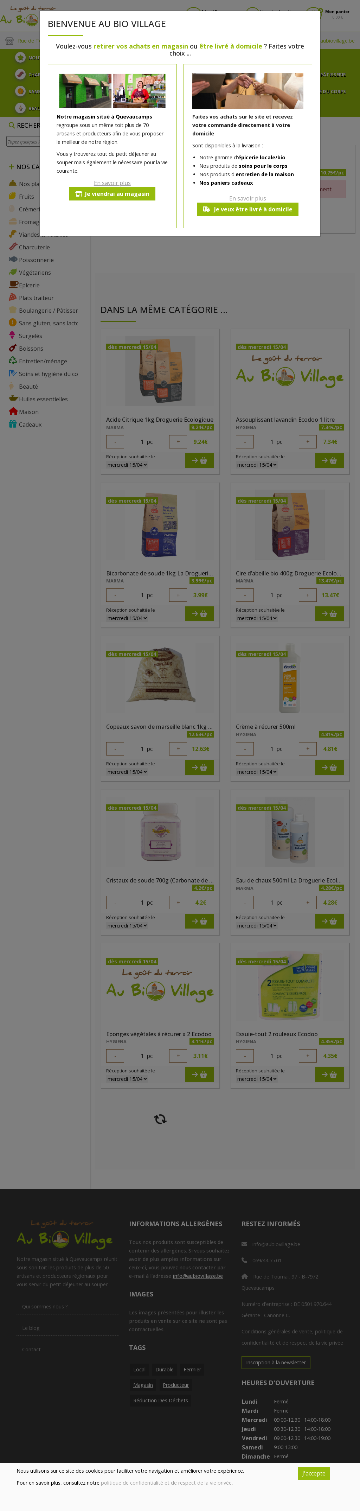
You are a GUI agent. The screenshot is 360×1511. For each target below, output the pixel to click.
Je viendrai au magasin (112, 194)
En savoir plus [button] (112, 183)
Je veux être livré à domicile (247, 209)
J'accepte (314, 1473)
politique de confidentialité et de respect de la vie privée (166, 1482)
